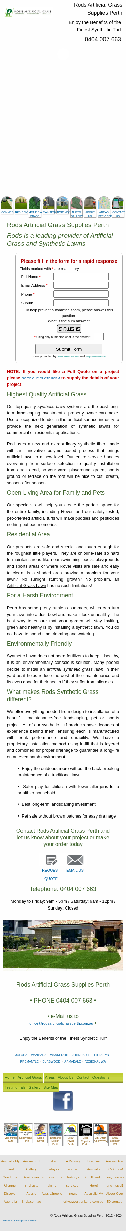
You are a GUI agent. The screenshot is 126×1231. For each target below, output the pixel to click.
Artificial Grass (30, 1077)
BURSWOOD (51, 1061)
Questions (100, 1077)
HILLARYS (101, 1055)
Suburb (27, 303)
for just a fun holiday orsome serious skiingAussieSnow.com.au (57, 1177)
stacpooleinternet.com (96, 357)
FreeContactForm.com (68, 357)
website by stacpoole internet (20, 1220)
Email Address (34, 285)
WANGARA (38, 1055)
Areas (50, 1077)
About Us (65, 1077)
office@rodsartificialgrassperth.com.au (61, 1023)
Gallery (34, 1087)
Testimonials (15, 1087)
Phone (28, 294)
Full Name (31, 277)
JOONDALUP (81, 1055)
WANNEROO (59, 1055)
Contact (82, 1077)
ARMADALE (72, 1061)
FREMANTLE (29, 1061)
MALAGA (21, 1055)
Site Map (50, 1087)
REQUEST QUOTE (51, 869)
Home (10, 1077)
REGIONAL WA (95, 1061)
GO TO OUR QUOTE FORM (41, 378)
